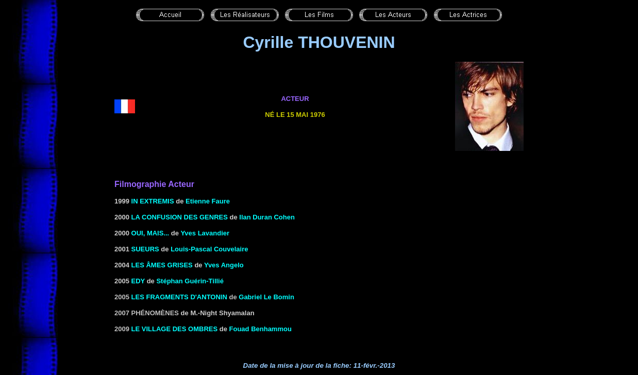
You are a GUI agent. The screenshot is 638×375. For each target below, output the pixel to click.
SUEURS (145, 249)
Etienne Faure (208, 201)
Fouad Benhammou (260, 329)
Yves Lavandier (204, 233)
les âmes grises (162, 265)
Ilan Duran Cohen (267, 217)
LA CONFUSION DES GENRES (179, 217)
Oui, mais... (150, 233)
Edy (138, 281)
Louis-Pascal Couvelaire (209, 249)
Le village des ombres (174, 329)
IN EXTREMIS (152, 201)
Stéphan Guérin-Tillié (190, 281)
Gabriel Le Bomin (266, 297)
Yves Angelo (224, 265)
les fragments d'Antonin (179, 297)
